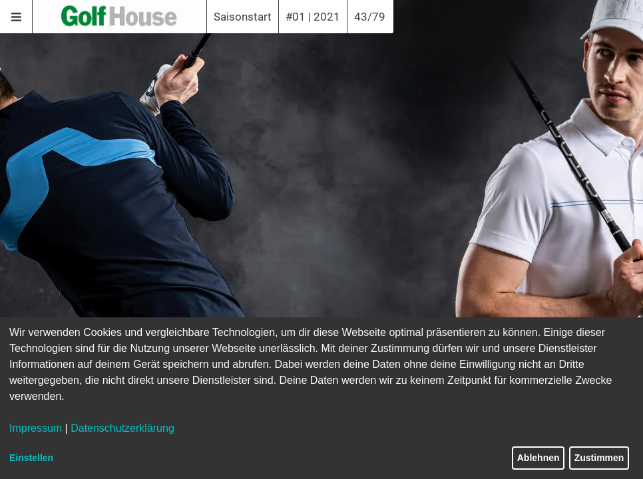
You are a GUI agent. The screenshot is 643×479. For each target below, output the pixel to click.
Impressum (35, 428)
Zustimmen (599, 457)
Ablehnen (538, 457)
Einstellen (31, 457)
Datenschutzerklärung (122, 428)
